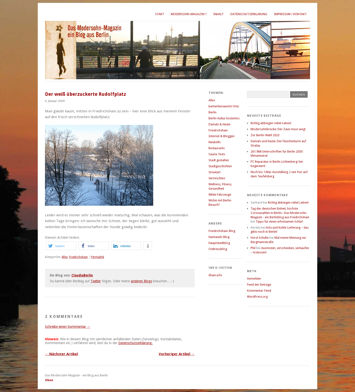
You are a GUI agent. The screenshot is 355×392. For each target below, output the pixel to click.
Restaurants (217, 148)
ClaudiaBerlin (82, 275)
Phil (253, 248)
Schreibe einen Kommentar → (67, 326)
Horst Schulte (260, 237)
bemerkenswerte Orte (224, 106)
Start (159, 14)
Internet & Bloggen (222, 136)
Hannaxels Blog (219, 237)
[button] (61, 246)
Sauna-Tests (217, 154)
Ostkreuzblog (218, 249)
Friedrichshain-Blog (222, 231)
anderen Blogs (141, 281)
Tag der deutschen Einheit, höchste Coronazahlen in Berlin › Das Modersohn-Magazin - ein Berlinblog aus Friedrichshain (280, 213)
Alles (65, 257)
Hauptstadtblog (219, 243)
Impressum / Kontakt (290, 14)
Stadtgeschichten (220, 166)
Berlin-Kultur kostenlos (224, 118)
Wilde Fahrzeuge (220, 194)
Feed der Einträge (259, 284)
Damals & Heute (219, 124)
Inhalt (218, 14)
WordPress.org (257, 296)
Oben (49, 380)
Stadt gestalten (219, 160)
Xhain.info (215, 275)
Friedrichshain (78, 257)
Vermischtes (217, 178)
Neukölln (215, 142)
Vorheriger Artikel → (177, 354)
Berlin (212, 112)
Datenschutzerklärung (248, 14)
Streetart (215, 172)
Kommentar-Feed (259, 290)
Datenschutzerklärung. (135, 343)
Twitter (96, 281)
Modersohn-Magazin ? (189, 14)
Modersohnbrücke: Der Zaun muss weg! (278, 129)
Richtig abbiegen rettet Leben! (271, 123)
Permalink (97, 257)
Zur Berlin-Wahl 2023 (265, 135)
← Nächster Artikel (61, 354)
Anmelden (254, 278)
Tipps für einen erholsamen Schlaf (279, 221)
